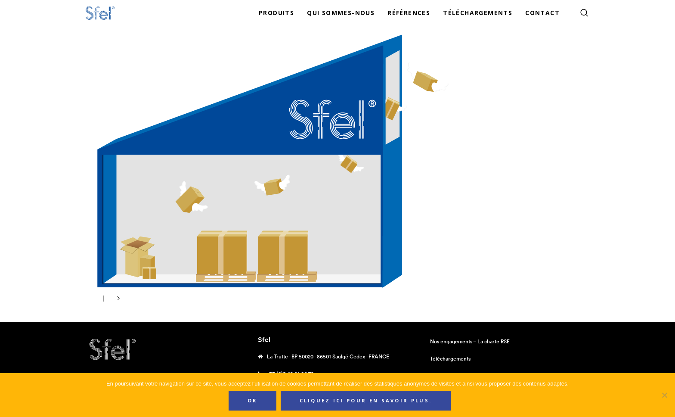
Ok (252, 400)
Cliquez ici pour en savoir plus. (366, 400)
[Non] (664, 395)
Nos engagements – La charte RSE (470, 341)
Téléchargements (450, 358)
